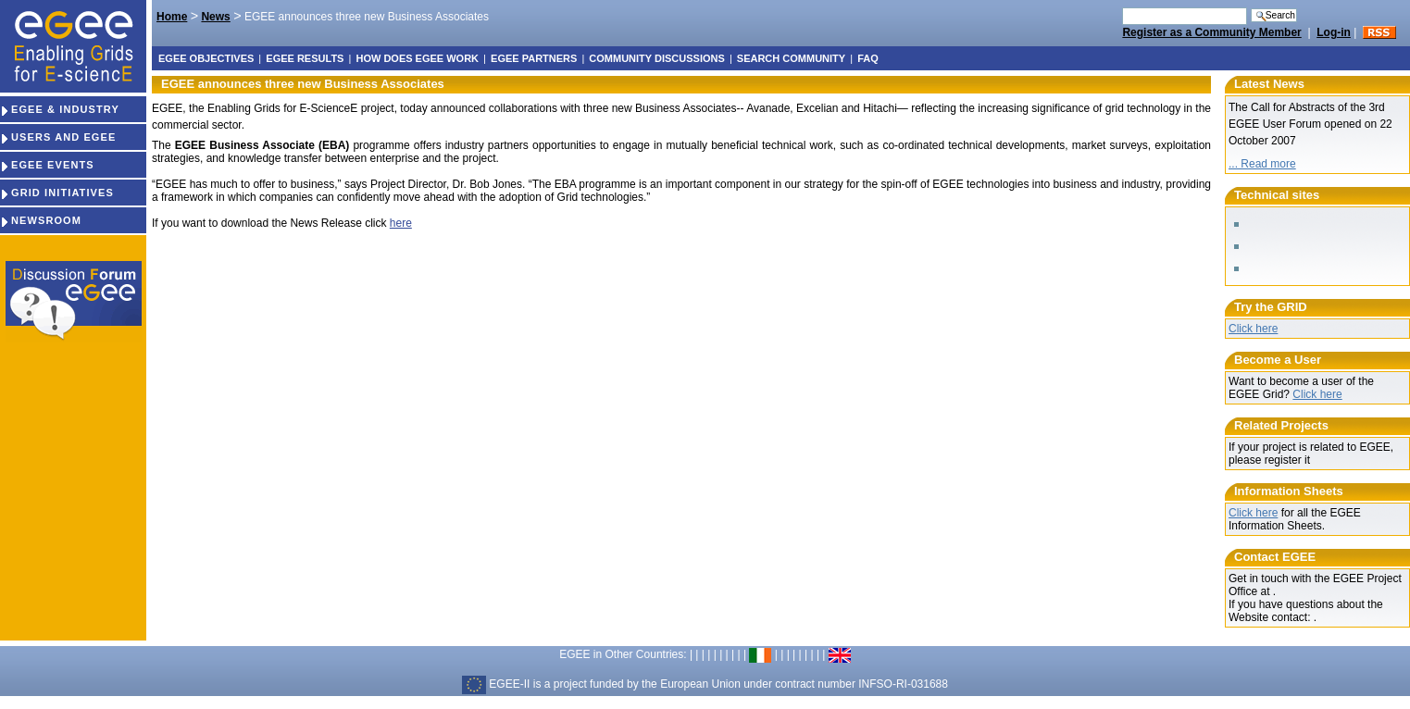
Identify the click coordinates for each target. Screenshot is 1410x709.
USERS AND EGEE (58, 137)
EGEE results (304, 58)
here (401, 223)
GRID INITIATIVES (57, 192)
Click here (1253, 328)
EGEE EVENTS (47, 164)
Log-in (1333, 32)
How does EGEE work (417, 58)
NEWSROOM (40, 220)
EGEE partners (534, 58)
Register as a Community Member (1211, 32)
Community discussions (656, 58)
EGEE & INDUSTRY (59, 109)
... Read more (1262, 163)
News (215, 16)
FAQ (868, 58)
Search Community (791, 58)
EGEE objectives (206, 58)
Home (171, 16)
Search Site (1121, 6)
